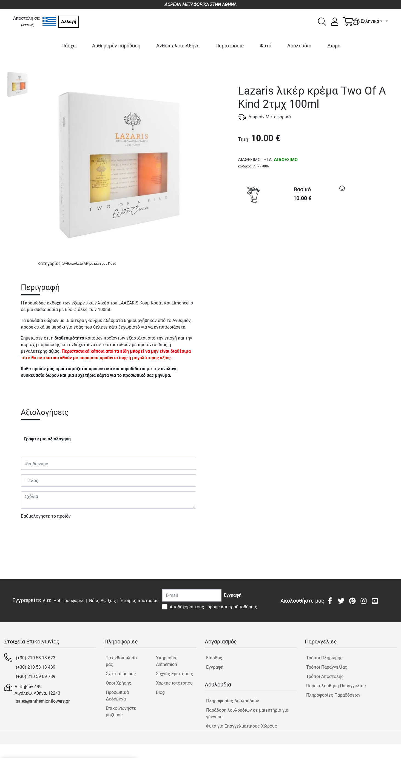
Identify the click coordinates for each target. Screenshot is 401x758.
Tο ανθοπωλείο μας (121, 661)
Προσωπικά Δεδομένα (117, 696)
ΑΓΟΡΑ (293, 226)
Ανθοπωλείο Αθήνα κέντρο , (85, 263)
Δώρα (333, 46)
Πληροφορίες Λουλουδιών (232, 700)
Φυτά (265, 46)
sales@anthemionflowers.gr (43, 701)
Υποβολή (33, 532)
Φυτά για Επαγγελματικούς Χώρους (241, 726)
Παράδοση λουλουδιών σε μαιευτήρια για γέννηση (247, 713)
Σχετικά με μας (121, 673)
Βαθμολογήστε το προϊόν (46, 516)
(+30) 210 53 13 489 (35, 667)
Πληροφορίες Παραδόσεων (333, 695)
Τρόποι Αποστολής (325, 676)
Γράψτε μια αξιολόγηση (47, 438)
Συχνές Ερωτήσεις (174, 673)
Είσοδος (214, 657)
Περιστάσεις (229, 46)
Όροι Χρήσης (118, 683)
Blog (160, 692)
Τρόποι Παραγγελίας (326, 667)
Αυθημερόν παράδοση (116, 46)
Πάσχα (68, 46)
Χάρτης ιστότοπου (174, 683)
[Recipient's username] (191, 595)
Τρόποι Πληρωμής (324, 657)
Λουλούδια (299, 46)
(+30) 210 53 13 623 (35, 657)
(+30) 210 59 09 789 (35, 676)
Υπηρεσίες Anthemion (167, 661)
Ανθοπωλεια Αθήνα (178, 46)
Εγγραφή (214, 667)
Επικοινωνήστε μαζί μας (121, 711)
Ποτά (112, 263)
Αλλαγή (68, 21)
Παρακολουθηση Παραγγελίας (336, 685)
